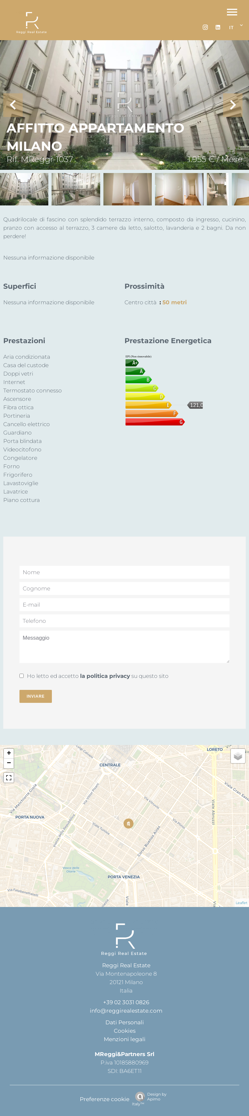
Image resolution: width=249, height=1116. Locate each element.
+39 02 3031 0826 (126, 1002)
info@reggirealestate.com (126, 1010)
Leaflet (241, 903)
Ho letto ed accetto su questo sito (98, 676)
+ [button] (9, 754)
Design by (149, 1099)
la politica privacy (105, 676)
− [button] (9, 763)
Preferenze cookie (104, 1099)
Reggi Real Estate (126, 965)
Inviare (36, 696)
